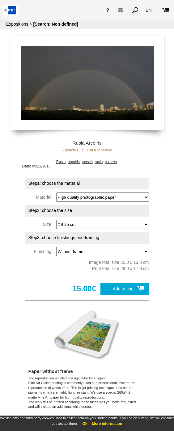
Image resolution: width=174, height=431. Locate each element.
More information (107, 423)
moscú (87, 162)
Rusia (61, 162)
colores (111, 162)
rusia (99, 162)
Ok (84, 423)
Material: (45, 197)
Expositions (17, 24)
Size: (49, 224)
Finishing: (44, 251)
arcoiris (74, 162)
